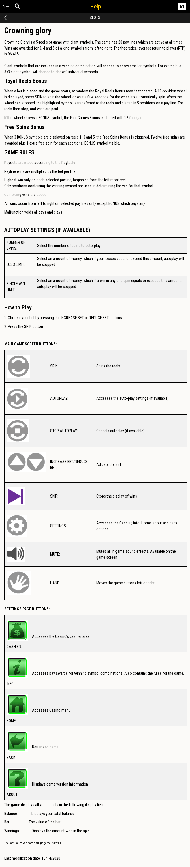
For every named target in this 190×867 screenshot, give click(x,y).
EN (182, 6)
